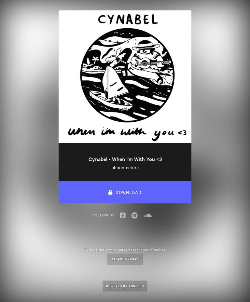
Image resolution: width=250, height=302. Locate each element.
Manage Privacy (125, 258)
